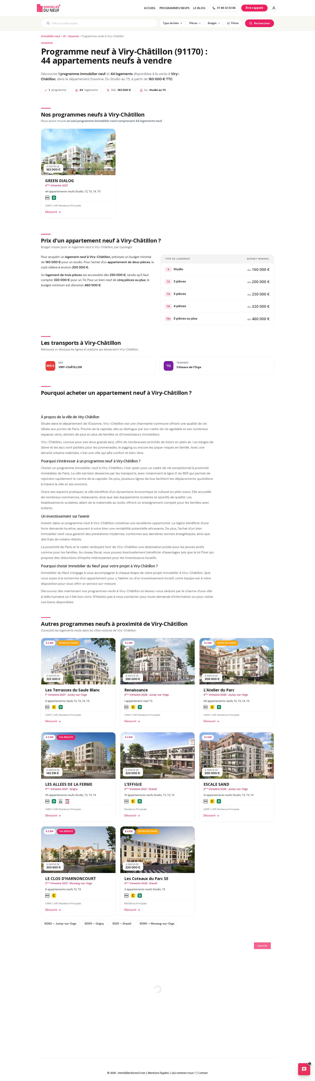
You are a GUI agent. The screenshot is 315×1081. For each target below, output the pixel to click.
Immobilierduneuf (49, 8)
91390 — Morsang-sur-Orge (157, 923)
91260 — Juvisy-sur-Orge (60, 923)
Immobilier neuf (50, 36)
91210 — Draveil (121, 923)
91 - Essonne (71, 36)
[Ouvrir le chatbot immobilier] (304, 1070)
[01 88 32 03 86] (224, 8)
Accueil (150, 8)
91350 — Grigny (94, 923)
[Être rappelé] (254, 8)
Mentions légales (158, 1073)
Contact (203, 1073)
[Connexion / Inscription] (274, 8)
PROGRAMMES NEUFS (174, 8)
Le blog (199, 8)
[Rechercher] (259, 23)
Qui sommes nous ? (184, 1073)
